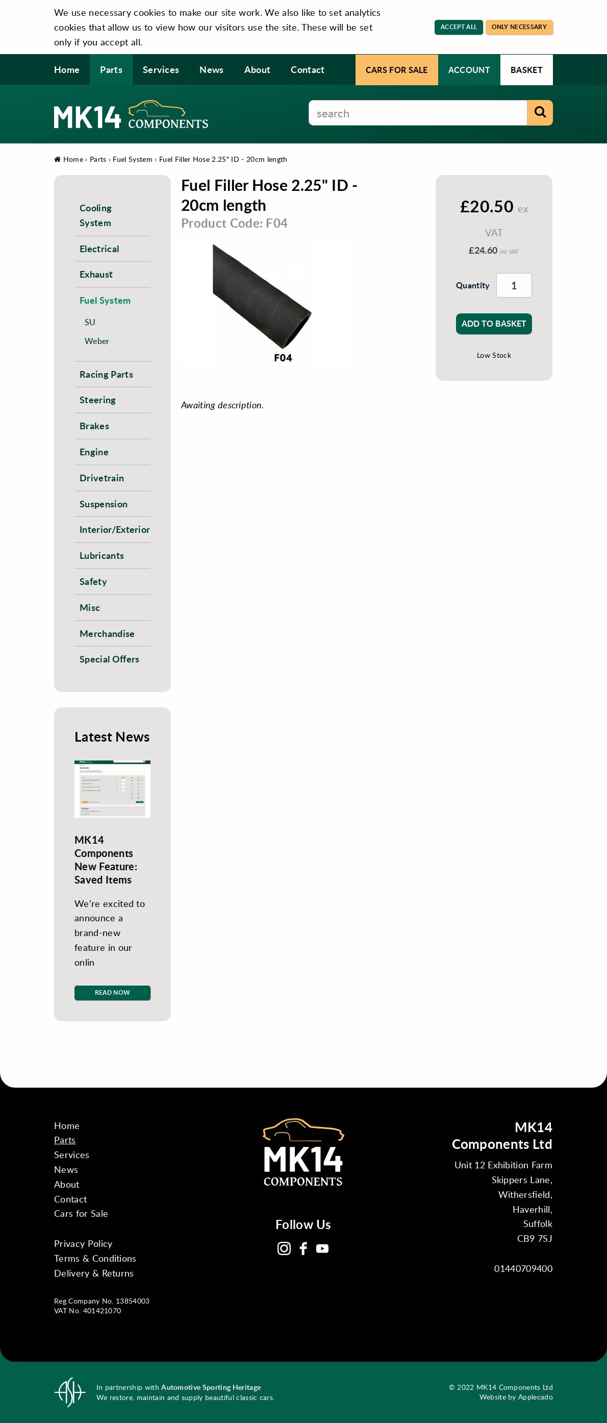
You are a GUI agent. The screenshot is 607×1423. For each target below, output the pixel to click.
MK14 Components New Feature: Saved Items (105, 859)
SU (90, 322)
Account (469, 70)
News (211, 69)
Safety (93, 581)
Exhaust (96, 273)
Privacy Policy (83, 1243)
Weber (97, 341)
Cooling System (96, 215)
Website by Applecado (516, 1397)
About (257, 69)
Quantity (471, 285)
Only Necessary (519, 26)
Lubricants (102, 555)
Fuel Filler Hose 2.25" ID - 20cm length (223, 159)
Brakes (94, 425)
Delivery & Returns (94, 1273)
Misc (90, 607)
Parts (111, 69)
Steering (98, 399)
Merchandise (107, 633)
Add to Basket (494, 323)
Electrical (99, 248)
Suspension (104, 503)
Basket (527, 70)
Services (161, 69)
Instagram (284, 1248)
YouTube (322, 1248)
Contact (307, 69)
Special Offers (109, 658)
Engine (94, 451)
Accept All (459, 26)
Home (67, 69)
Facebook (303, 1248)
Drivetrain (102, 477)
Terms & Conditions (95, 1258)
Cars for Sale (397, 70)
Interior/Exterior (115, 529)
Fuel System (133, 159)
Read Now (113, 992)
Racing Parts (106, 373)
